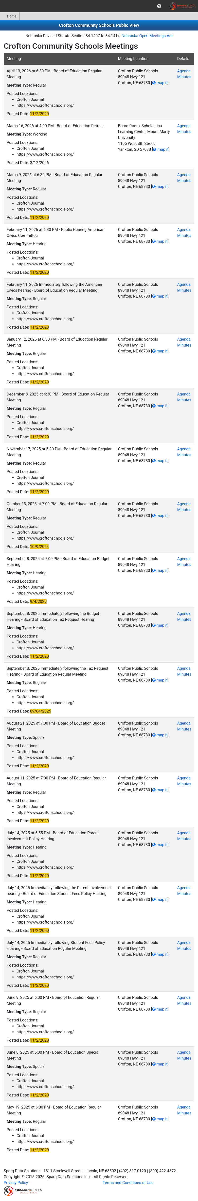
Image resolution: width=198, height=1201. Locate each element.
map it (160, 82)
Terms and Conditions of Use (128, 1182)
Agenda (183, 71)
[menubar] (99, 6)
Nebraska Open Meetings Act (147, 35)
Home (10, 16)
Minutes (184, 77)
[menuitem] (159, 6)
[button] (159, 6)
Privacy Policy (16, 1182)
